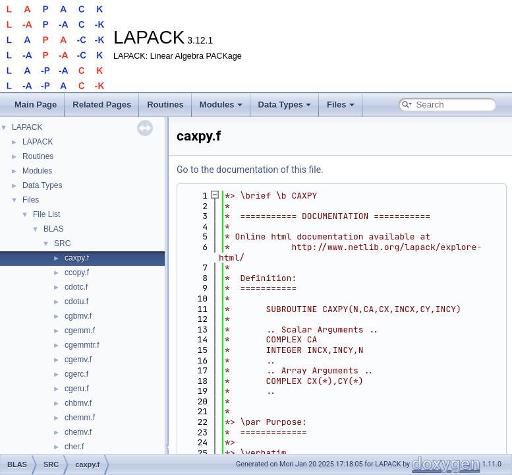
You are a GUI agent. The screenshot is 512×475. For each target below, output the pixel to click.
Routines (165, 105)
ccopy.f (77, 272)
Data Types (284, 105)
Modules (221, 105)
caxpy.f (77, 258)
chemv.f (78, 432)
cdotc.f (76, 287)
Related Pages (101, 105)
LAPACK (27, 127)
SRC (62, 243)
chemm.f (80, 417)
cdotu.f (76, 301)
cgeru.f (77, 388)
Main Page (35, 105)
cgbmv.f (78, 316)
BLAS (53, 229)
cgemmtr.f (82, 345)
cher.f (74, 446)
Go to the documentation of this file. (250, 169)
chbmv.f (78, 403)
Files (341, 105)
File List (46, 214)
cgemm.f (80, 330)
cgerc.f (76, 374)
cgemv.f (78, 359)
